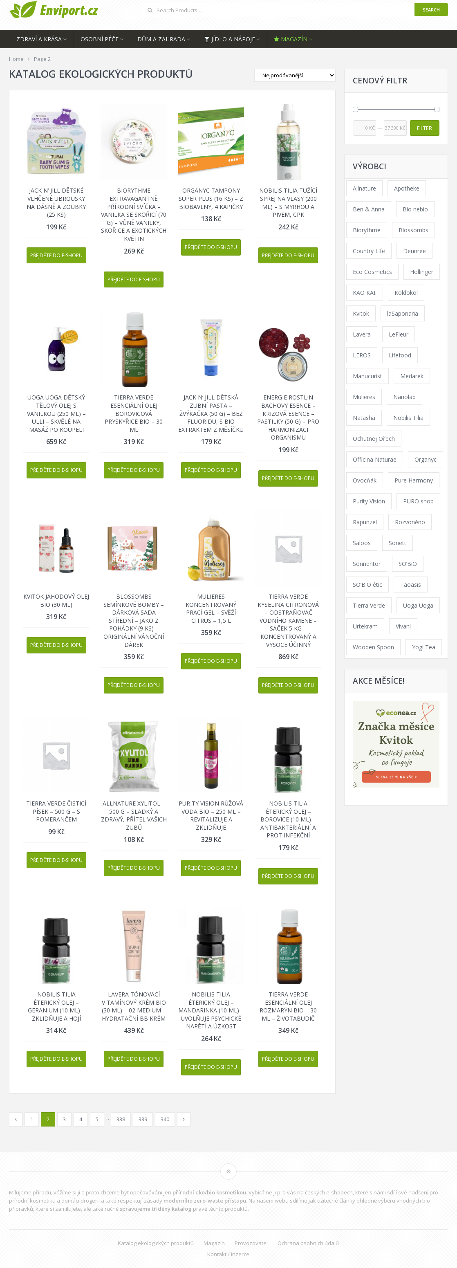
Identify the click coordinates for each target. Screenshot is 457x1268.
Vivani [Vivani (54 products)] (403, 626)
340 (165, 1119)
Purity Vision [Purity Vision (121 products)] (369, 501)
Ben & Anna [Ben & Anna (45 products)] (369, 209)
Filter (424, 128)
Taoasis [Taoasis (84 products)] (410, 584)
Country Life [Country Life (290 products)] (369, 251)
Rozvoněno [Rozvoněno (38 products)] (410, 522)
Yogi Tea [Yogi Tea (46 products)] (423, 647)
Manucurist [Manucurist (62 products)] (367, 376)
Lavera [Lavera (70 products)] (362, 334)
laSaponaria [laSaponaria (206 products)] (402, 313)
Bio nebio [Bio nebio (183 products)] (415, 209)
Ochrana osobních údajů (308, 1243)
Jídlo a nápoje (229, 39)
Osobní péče (100, 39)
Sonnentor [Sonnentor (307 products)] (367, 564)
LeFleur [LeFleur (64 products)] (398, 334)
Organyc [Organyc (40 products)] (425, 459)
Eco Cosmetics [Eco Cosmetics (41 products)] (372, 272)
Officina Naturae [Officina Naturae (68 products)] (375, 459)
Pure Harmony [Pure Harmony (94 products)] (413, 480)
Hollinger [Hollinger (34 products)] (421, 272)
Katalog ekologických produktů (156, 1243)
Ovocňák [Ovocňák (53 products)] (364, 480)
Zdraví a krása (39, 39)
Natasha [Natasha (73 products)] (364, 418)
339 (143, 1119)
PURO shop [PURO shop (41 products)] (418, 501)
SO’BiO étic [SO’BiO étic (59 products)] (367, 584)
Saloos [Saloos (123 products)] (362, 543)
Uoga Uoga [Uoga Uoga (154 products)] (418, 605)
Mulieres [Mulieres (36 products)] (364, 397)
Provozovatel (251, 1243)
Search (431, 10)
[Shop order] (295, 75)
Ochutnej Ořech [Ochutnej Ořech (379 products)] (374, 438)
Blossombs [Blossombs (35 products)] (413, 230)
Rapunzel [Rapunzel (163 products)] (365, 522)
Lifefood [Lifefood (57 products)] (400, 355)
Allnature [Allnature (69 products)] (364, 188)
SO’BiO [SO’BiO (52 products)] (408, 564)
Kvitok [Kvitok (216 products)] (361, 313)
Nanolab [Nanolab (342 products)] (404, 397)
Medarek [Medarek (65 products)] (411, 376)
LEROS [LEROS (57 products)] (362, 355)
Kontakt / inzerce (228, 1254)
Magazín (290, 39)
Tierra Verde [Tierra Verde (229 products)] (369, 605)
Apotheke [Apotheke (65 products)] (406, 188)
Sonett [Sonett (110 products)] (397, 543)
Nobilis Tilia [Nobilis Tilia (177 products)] (408, 418)
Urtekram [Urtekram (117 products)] (365, 626)
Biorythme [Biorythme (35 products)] (367, 230)
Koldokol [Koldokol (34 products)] (406, 292)
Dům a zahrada (161, 39)
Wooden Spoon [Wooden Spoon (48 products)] (373, 647)
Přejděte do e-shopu (56, 255)
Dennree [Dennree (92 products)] (414, 251)
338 (120, 1119)
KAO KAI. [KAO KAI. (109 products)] (364, 292)
